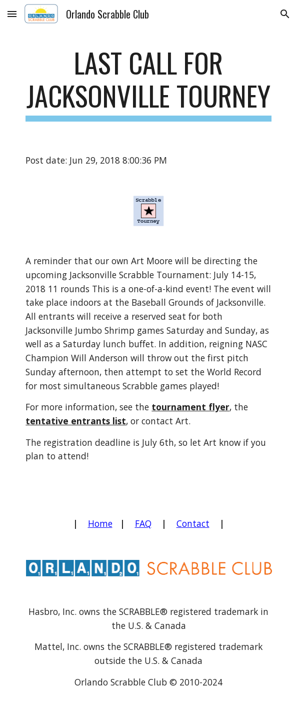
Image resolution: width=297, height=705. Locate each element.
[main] (148, 84)
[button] (12, 14)
